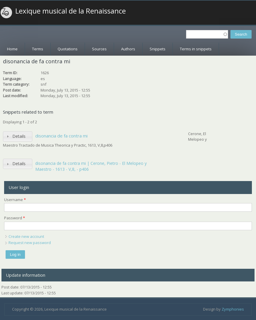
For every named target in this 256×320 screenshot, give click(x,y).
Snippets (157, 49)
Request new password (30, 242)
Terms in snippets (196, 49)
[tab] (17, 136)
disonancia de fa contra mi (61, 136)
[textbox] (207, 34)
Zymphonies (233, 309)
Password (14, 217)
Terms (37, 49)
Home (12, 49)
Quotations (68, 49)
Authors (128, 49)
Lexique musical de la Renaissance (70, 11)
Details (19, 136)
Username (15, 199)
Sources (99, 49)
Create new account (26, 236)
